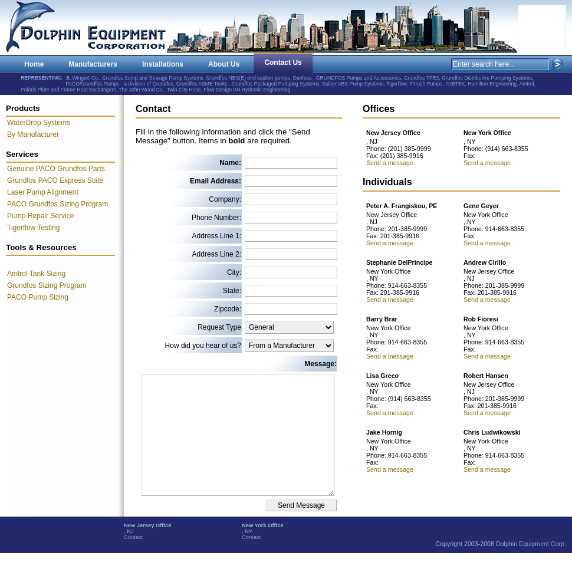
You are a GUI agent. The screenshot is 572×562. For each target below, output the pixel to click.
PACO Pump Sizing (37, 297)
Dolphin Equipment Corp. (531, 543)
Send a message (389, 162)
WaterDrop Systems (38, 123)
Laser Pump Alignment (42, 192)
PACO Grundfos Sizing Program (57, 204)
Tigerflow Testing (33, 228)
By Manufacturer (33, 134)
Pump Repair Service (40, 216)
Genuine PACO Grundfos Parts (56, 169)
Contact (133, 537)
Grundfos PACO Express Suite (55, 180)
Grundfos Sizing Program (47, 285)
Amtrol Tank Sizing (36, 274)
